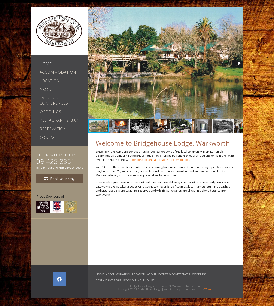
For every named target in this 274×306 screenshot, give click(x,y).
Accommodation (58, 72)
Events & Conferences (54, 100)
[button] (239, 63)
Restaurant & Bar (59, 120)
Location (50, 80)
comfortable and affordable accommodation (160, 160)
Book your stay (59, 178)
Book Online (132, 280)
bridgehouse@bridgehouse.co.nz (59, 168)
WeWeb (208, 289)
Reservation (53, 128)
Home (46, 63)
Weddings (50, 111)
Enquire (149, 280)
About (47, 89)
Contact (49, 137)
